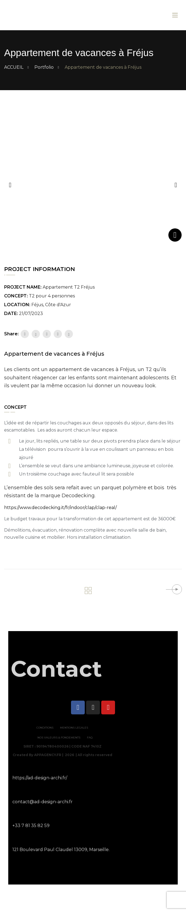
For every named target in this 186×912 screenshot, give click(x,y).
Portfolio (44, 67)
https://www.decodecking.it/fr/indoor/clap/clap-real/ (60, 507)
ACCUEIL (13, 67)
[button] (176, 184)
